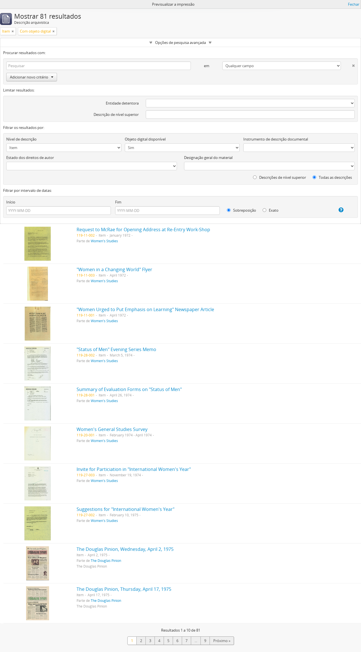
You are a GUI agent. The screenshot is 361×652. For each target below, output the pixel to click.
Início (10, 202)
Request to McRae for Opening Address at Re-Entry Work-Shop (143, 229)
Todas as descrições (332, 177)
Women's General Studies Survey (112, 429)
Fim (118, 202)
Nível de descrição (21, 139)
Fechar (353, 4)
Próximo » (221, 640)
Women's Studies (104, 241)
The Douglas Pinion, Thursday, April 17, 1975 (124, 589)
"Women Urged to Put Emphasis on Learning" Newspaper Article (145, 309)
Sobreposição (241, 210)
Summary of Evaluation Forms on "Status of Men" (129, 389)
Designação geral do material (208, 157)
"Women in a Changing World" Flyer (114, 269)
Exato (270, 210)
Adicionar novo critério (31, 77)
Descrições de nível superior (279, 177)
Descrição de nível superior (116, 114)
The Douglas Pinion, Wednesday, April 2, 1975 (125, 549)
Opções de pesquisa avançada (180, 42)
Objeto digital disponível (145, 139)
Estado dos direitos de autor (30, 157)
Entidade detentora (122, 103)
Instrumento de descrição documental (275, 139)
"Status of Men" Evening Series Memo (116, 349)
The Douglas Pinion (106, 560)
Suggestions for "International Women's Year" (125, 509)
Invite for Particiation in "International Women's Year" (134, 469)
